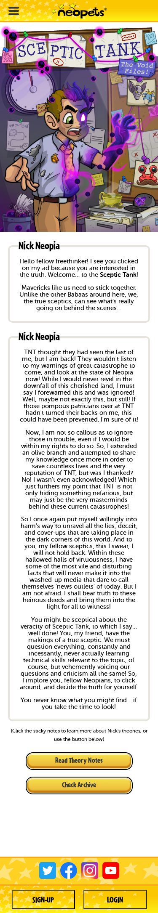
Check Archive (79, 784)
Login (115, 899)
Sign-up (43, 899)
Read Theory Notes (79, 760)
